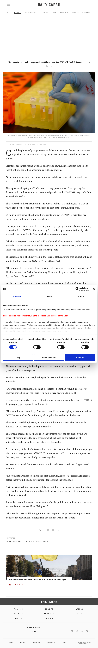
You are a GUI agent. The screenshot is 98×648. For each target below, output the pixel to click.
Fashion (64, 12)
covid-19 (38, 542)
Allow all (80, 357)
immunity (28, 542)
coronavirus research (14, 542)
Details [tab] (49, 296)
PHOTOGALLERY (18, 585)
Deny (18, 357)
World (79, 609)
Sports (18, 618)
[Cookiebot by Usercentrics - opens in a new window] (77, 289)
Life (8, 12)
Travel (44, 12)
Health (17, 12)
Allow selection (49, 357)
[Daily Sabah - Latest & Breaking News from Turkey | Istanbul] (49, 5)
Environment (31, 12)
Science (75, 12)
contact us (51, 642)
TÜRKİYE (49, 609)
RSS (64, 642)
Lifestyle (49, 614)
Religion (86, 12)
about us (36, 642)
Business (18, 614)
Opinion (49, 618)
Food (54, 12)
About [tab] (81, 296)
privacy (23, 642)
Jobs (11, 642)
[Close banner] (94, 289)
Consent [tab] (17, 296)
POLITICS (18, 609)
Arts (79, 614)
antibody (46, 542)
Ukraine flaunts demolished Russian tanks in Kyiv (37, 580)
